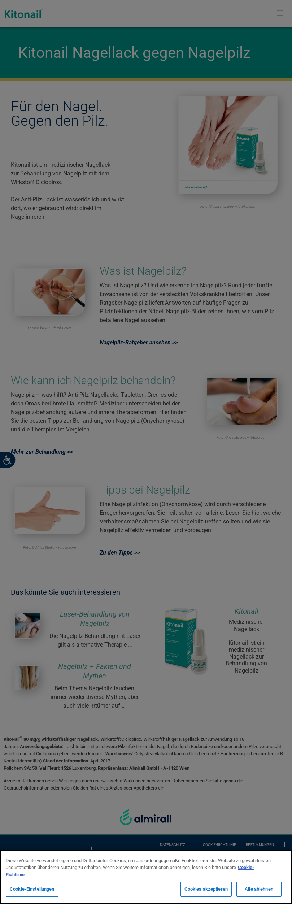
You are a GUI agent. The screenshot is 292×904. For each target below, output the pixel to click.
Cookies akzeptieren (206, 889)
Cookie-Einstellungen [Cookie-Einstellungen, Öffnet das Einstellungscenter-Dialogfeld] (32, 889)
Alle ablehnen (259, 889)
